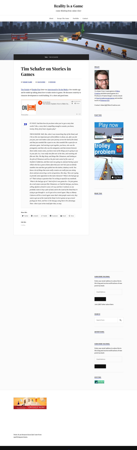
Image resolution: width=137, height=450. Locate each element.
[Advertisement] (68, 411)
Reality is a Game (68, 5)
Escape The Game (63, 18)
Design (52, 82)
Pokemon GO (104, 100)
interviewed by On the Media (58, 90)
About (51, 18)
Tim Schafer (25, 90)
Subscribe (100, 299)
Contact (85, 18)
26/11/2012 (41, 82)
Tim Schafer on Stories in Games (46, 71)
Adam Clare (27, 82)
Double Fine (36, 90)
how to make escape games (105, 98)
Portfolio (76, 18)
